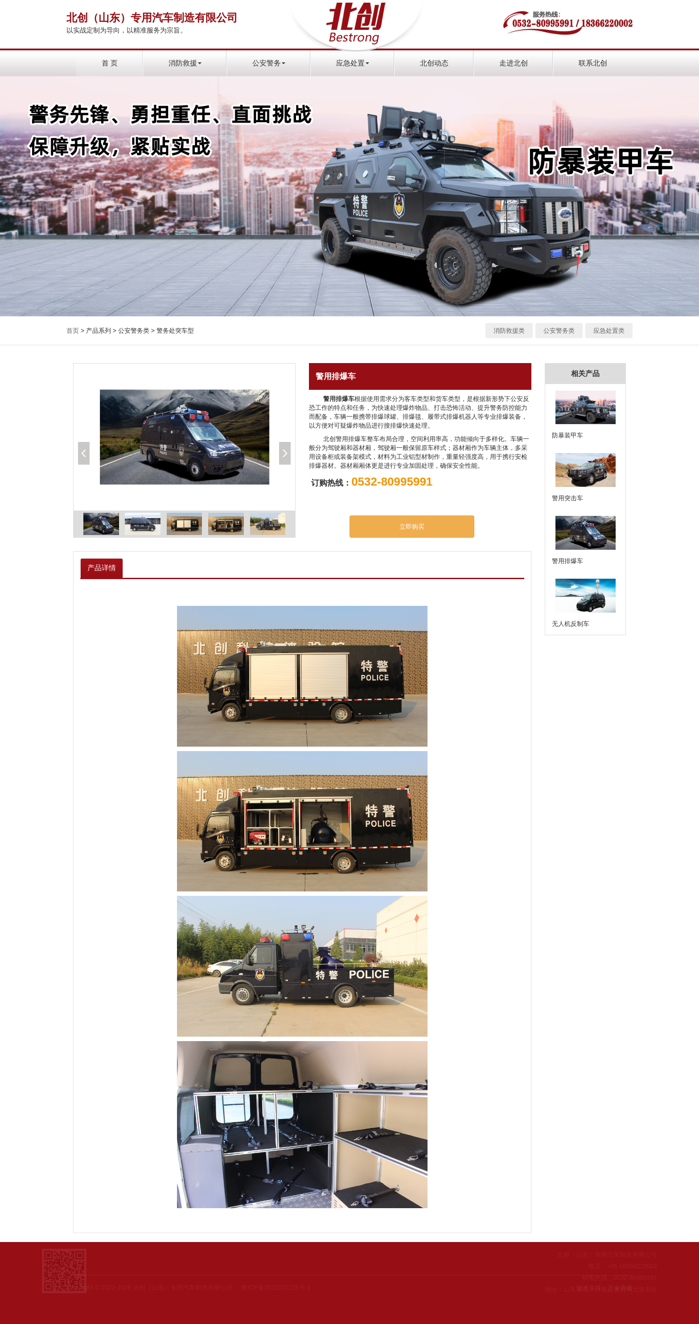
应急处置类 (609, 330)
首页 (72, 330)
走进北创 (513, 63)
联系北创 (593, 63)
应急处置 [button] (352, 63)
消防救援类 (509, 330)
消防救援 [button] (185, 63)
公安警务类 (559, 330)
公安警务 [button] (268, 63)
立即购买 (411, 526)
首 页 (110, 63)
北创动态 (434, 63)
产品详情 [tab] (101, 568)
